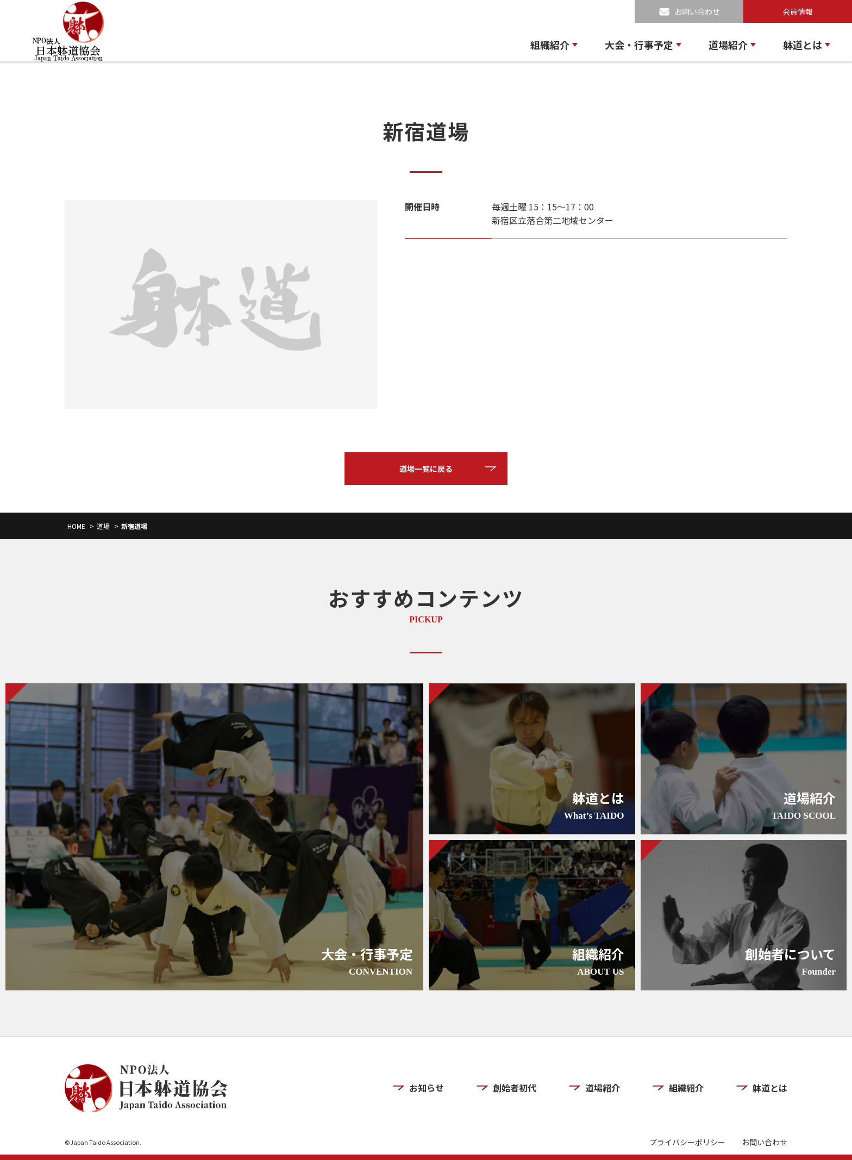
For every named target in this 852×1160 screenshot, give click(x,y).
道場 (103, 526)
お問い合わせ (697, 11)
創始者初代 (514, 1087)
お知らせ (426, 1087)
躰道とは (802, 45)
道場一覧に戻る (426, 468)
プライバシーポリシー (687, 1142)
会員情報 (797, 11)
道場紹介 (728, 45)
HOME (76, 526)
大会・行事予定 (639, 45)
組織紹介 (549, 45)
